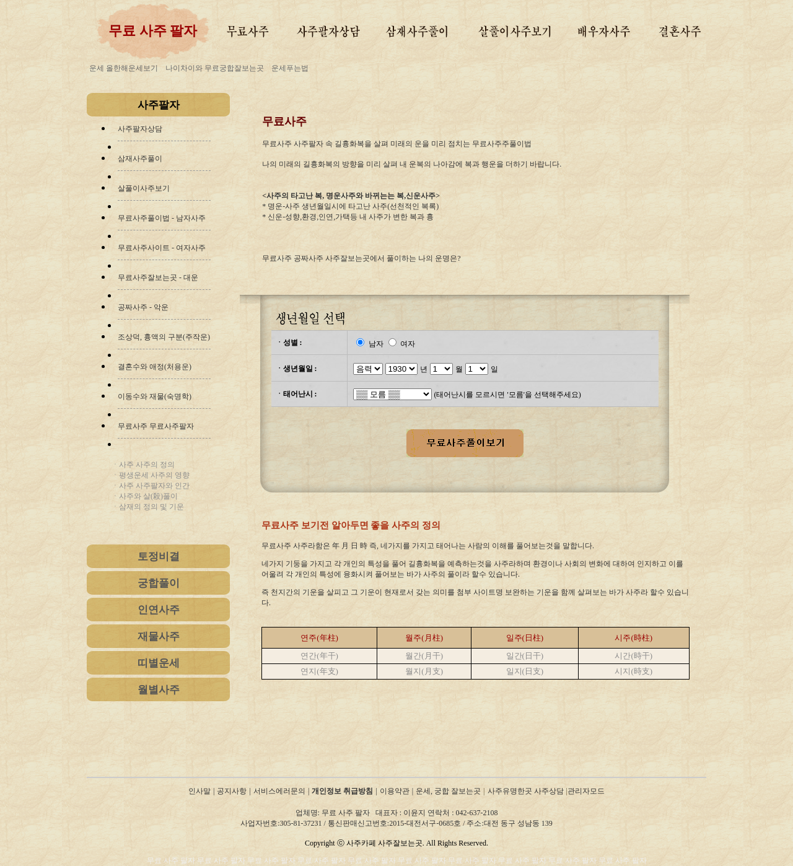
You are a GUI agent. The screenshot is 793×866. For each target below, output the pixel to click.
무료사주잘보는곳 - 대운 (158, 277)
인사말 (199, 791)
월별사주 (159, 690)
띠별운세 (159, 663)
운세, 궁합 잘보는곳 (448, 791)
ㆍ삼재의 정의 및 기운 (148, 506)
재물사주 (159, 636)
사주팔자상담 (140, 129)
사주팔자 (159, 105)
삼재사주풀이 (140, 158)
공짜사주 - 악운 (143, 307)
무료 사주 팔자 (172, 860)
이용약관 (395, 791)
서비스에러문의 (279, 791)
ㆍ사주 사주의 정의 (143, 464)
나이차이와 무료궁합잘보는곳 (214, 68)
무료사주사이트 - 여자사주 (162, 247)
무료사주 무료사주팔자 (156, 426)
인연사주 (159, 610)
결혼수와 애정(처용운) (154, 366)
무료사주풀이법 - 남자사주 (162, 218)
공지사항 (232, 791)
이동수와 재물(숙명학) (154, 396)
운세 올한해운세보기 (123, 68)
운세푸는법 (290, 68)
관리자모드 (586, 791)
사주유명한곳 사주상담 (526, 791)
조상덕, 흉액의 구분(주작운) (164, 337)
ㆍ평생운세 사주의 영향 (151, 475)
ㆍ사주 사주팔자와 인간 (151, 485)
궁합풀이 (159, 583)
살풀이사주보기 (144, 188)
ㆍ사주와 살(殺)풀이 (145, 496)
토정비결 (159, 556)
